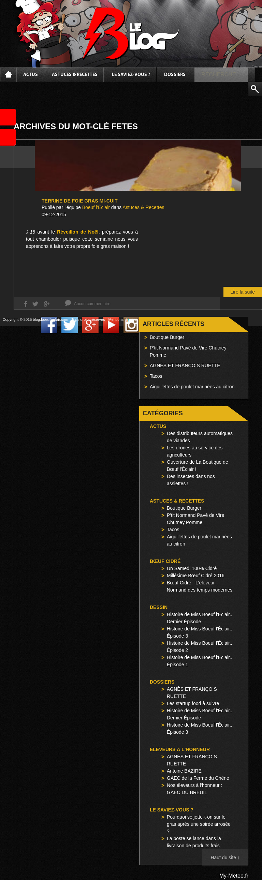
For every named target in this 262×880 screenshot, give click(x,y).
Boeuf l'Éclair (96, 207)
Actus (30, 74)
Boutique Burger (167, 337)
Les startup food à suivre (193, 703)
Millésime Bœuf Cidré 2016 (195, 575)
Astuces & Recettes (75, 74)
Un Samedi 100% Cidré (192, 568)
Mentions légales (122, 319)
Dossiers (175, 74)
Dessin (159, 607)
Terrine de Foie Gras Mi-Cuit (79, 201)
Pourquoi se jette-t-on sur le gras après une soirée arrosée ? (199, 824)
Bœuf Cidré (165, 561)
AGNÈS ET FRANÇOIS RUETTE (185, 365)
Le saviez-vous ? (131, 74)
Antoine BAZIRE (184, 771)
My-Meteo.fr (233, 876)
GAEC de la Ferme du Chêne (198, 778)
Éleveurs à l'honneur (180, 749)
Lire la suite (242, 292)
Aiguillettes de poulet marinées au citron (192, 386)
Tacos (156, 376)
